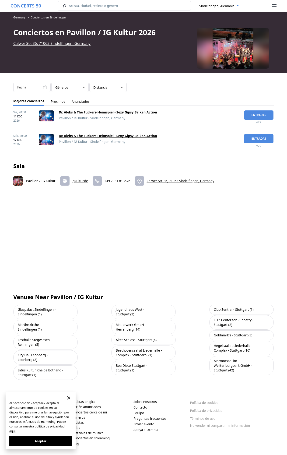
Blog (75, 443)
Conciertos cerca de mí (89, 412)
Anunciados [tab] (81, 101)
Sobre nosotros (145, 401)
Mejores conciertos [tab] (28, 101)
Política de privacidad (206, 410)
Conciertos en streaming (91, 438)
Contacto (140, 407)
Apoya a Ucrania (145, 429)
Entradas (258, 115)
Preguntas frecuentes (149, 418)
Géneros (78, 417)
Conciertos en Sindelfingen (48, 17)
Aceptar (40, 441)
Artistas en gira (83, 401)
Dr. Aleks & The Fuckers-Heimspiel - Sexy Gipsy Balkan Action (108, 112)
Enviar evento (143, 424)
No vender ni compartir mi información (220, 425)
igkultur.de (80, 181)
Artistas (78, 422)
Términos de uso (202, 418)
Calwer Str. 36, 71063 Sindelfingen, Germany (52, 43)
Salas (76, 427)
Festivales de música (87, 433)
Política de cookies (204, 402)
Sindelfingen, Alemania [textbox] (216, 6)
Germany (19, 17)
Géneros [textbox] (61, 87)
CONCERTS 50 (25, 6)
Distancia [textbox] (100, 87)
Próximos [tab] (58, 101)
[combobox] (219, 6)
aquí (12, 431)
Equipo (138, 413)
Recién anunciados (86, 407)
